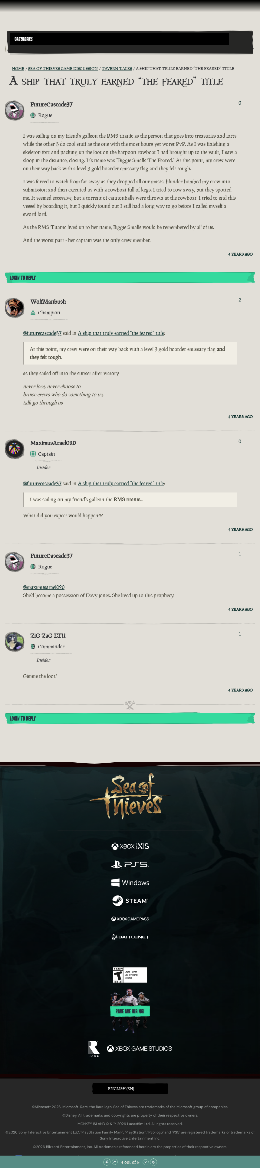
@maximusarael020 (43, 587)
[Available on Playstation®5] (130, 865)
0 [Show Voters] (240, 103)
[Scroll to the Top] (106, 1162)
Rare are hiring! (130, 1012)
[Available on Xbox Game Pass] (130, 919)
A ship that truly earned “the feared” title (121, 333)
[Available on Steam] (130, 901)
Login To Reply (23, 278)
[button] (119, 39)
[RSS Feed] (8, 68)
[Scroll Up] (115, 1162)
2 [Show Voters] (240, 300)
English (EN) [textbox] (121, 1088)
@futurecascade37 (42, 333)
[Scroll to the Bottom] (153, 1162)
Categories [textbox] (24, 39)
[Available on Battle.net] (130, 937)
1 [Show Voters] (240, 554)
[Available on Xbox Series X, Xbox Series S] (130, 847)
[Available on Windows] (130, 883)
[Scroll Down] (146, 1162)
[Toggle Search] (19, 48)
